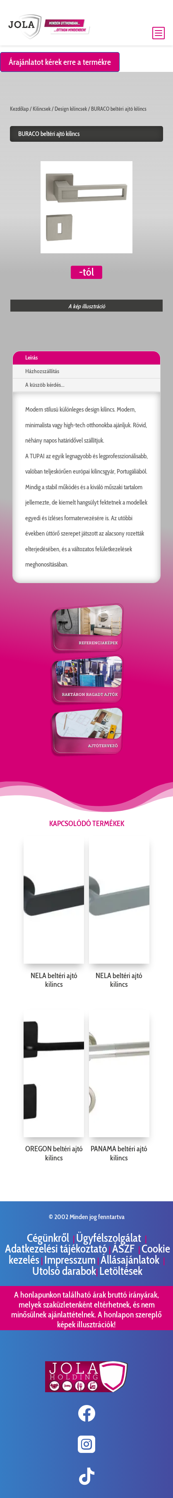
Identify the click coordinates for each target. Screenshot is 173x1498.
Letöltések (120, 1271)
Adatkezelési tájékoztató (56, 1248)
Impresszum (70, 1260)
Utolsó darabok (64, 1271)
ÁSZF (124, 1248)
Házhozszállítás (42, 371)
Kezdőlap (19, 109)
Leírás (31, 357)
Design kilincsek (71, 109)
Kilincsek (41, 109)
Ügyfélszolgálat (109, 1238)
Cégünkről (49, 1238)
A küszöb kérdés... (45, 384)
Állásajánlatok (131, 1260)
